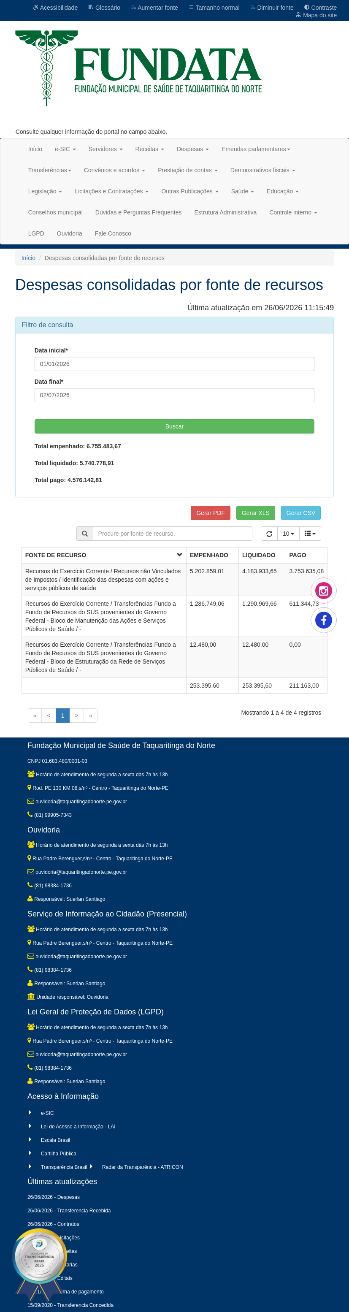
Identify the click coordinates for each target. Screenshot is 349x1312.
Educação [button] (283, 191)
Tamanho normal (214, 7)
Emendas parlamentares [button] (256, 149)
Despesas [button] (193, 149)
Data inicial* (51, 350)
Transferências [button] (49, 170)
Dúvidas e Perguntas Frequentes (138, 212)
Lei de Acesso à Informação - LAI (78, 1127)
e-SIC (47, 1113)
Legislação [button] (45, 191)
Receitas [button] (149, 149)
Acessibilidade (55, 7)
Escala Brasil (55, 1140)
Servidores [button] (106, 149)
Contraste (320, 7)
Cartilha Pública (58, 1154)
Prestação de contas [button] (188, 170)
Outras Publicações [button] (189, 191)
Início (35, 149)
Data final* (49, 381)
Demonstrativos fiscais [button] (262, 170)
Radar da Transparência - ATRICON (142, 1167)
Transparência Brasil (64, 1167)
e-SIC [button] (65, 149)
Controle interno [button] (293, 212)
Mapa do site (316, 15)
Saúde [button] (242, 191)
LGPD (36, 233)
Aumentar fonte (154, 7)
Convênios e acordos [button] (114, 170)
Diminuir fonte (272, 7)
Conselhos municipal (55, 212)
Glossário (104, 7)
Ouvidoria (69, 233)
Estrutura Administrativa (226, 212)
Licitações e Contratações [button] (112, 191)
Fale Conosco (113, 233)
